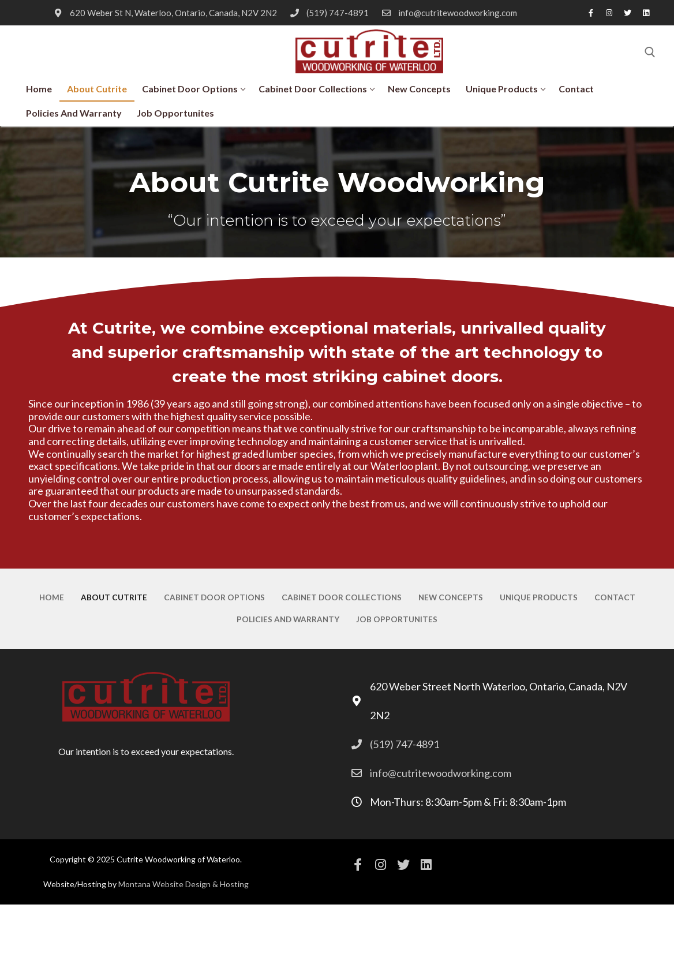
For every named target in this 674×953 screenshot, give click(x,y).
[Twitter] (627, 12)
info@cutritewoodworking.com (447, 12)
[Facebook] (590, 12)
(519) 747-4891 (327, 12)
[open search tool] (650, 52)
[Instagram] (609, 12)
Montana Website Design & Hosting (183, 884)
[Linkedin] (646, 12)
